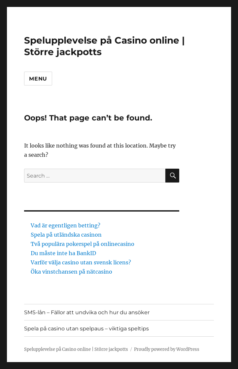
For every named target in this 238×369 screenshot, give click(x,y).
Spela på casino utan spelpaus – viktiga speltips (86, 328)
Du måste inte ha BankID (64, 253)
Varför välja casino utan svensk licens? (81, 262)
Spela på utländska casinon (66, 234)
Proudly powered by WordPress (166, 349)
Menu (38, 79)
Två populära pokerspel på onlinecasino (82, 244)
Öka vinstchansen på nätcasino (72, 271)
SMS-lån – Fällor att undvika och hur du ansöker (87, 312)
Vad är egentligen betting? (65, 225)
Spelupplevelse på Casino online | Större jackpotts (76, 349)
